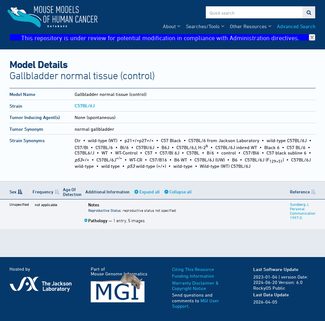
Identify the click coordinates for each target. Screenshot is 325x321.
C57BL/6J (85, 105)
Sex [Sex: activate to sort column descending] (12, 191)
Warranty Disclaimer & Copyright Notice (195, 285)
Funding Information (193, 276)
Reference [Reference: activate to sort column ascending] (300, 191)
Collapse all (180, 191)
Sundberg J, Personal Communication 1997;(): (303, 211)
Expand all (149, 191)
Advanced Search (296, 26)
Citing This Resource (193, 269)
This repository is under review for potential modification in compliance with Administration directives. (168, 37)
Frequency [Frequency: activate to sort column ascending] (43, 191)
